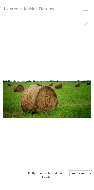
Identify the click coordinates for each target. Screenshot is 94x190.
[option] (47, 101)
